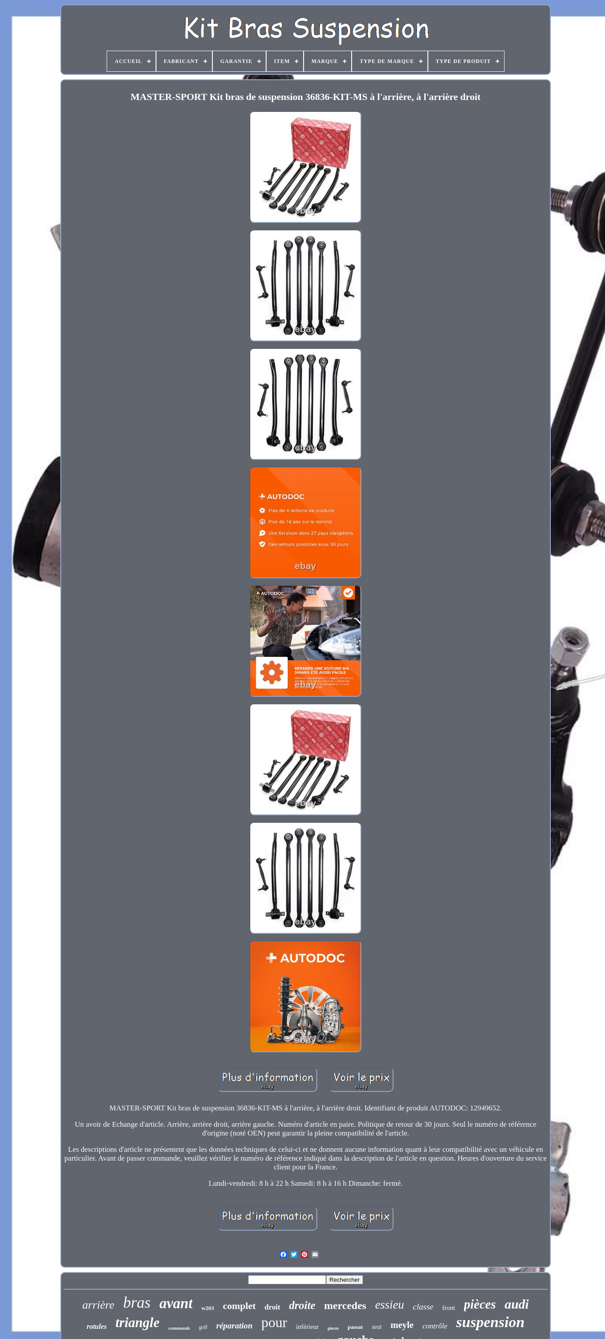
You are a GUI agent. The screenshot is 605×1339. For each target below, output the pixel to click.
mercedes (345, 1305)
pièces (480, 1304)
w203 (207, 1308)
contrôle (435, 1326)
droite (302, 1305)
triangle (137, 1322)
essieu (389, 1304)
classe (423, 1306)
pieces (333, 1328)
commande (179, 1328)
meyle (401, 1325)
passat (355, 1327)
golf (203, 1327)
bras (136, 1302)
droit (272, 1307)
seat (377, 1327)
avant (176, 1303)
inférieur (307, 1326)
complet (239, 1305)
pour (274, 1322)
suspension (490, 1322)
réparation (234, 1325)
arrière (98, 1304)
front (448, 1307)
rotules (97, 1326)
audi (517, 1304)
